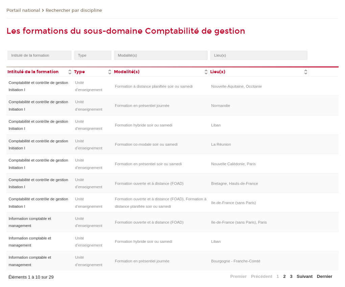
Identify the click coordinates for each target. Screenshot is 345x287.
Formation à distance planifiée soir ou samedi (154, 86)
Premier (238, 276)
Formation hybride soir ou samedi (143, 125)
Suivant (305, 276)
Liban (216, 125)
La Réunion (221, 144)
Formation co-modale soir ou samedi (146, 144)
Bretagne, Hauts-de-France (234, 183)
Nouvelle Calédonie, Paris (233, 164)
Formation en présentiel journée (142, 106)
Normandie (220, 106)
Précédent (261, 276)
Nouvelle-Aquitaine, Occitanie (236, 86)
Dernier (324, 276)
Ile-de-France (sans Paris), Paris (239, 222)
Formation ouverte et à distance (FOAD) (149, 183)
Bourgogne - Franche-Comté (236, 261)
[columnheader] (39, 71)
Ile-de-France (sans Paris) (233, 203)
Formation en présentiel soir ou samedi (148, 164)
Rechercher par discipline (74, 10)
